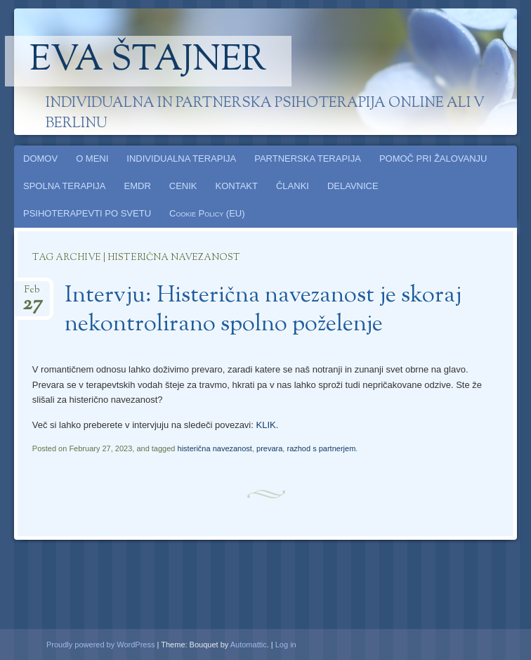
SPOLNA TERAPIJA (64, 186)
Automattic (248, 644)
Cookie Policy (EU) (207, 213)
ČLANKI (292, 186)
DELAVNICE (353, 186)
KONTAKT (237, 186)
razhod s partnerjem (321, 448)
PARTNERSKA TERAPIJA (307, 158)
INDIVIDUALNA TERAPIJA (181, 158)
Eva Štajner (148, 61)
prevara (269, 448)
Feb (32, 294)
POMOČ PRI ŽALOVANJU (433, 158)
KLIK (265, 425)
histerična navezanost (215, 448)
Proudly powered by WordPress (100, 644)
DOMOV (40, 158)
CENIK (183, 186)
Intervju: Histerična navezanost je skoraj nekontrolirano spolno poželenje (263, 310)
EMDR (137, 186)
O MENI (92, 158)
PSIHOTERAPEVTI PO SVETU (87, 213)
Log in (285, 644)
